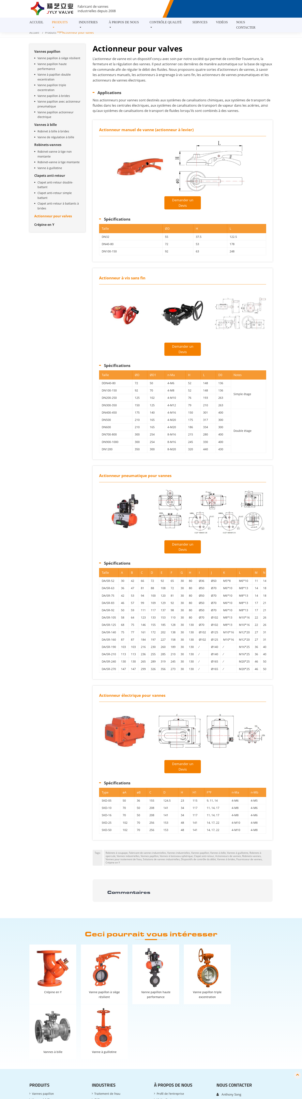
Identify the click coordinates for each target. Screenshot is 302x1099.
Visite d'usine (166, 1035)
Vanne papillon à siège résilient (58, 58)
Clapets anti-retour (49, 175)
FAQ (159, 1052)
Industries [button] (88, 22)
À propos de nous (173, 1019)
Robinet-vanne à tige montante (58, 162)
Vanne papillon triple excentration (51, 87)
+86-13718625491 (235, 1051)
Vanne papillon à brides (53, 96)
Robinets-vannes (47, 145)
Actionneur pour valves (53, 216)
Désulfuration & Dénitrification (115, 1040)
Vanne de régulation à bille (55, 137)
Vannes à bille (45, 124)
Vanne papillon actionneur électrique (55, 114)
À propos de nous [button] (124, 22)
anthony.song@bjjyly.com (239, 1037)
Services (199, 22)
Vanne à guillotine (49, 168)
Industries (104, 1019)
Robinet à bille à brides (53, 131)
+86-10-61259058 (234, 1044)
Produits (50, 32)
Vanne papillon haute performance (52, 66)
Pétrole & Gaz (103, 1052)
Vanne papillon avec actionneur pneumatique (58, 104)
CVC (97, 1035)
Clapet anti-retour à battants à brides (58, 206)
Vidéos (222, 22)
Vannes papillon (47, 51)
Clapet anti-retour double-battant (55, 184)
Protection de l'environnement (114, 1047)
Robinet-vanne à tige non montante (54, 154)
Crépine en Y (44, 224)
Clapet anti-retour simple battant (54, 195)
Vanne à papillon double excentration (54, 77)
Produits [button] (60, 22)
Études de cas (166, 1040)
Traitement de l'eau (107, 1028)
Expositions (164, 1047)
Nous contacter (245, 24)
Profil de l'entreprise (170, 1028)
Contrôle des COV (106, 1058)
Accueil (36, 22)
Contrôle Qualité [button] (166, 22)
